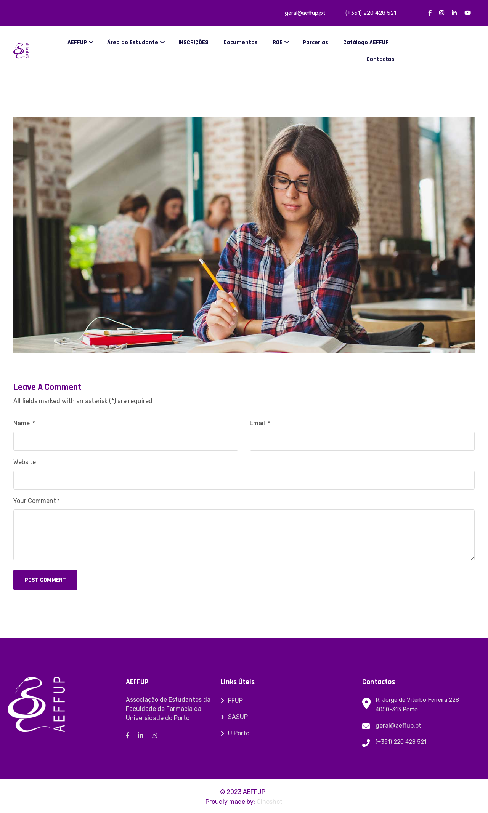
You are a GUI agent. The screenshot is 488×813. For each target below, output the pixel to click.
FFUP (235, 700)
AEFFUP (77, 42)
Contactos (380, 59)
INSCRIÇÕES (193, 42)
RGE (278, 42)
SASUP (238, 716)
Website (24, 462)
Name (24, 423)
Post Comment (45, 580)
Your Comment (36, 500)
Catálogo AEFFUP (366, 42)
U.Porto (238, 733)
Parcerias (315, 42)
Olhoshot (270, 801)
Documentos (240, 42)
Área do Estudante (132, 42)
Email (260, 423)
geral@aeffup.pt (398, 725)
